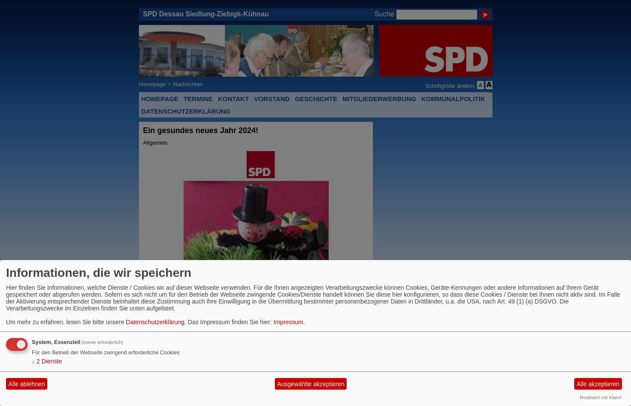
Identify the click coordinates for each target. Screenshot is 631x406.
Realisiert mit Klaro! (601, 397)
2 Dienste (47, 361)
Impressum (288, 322)
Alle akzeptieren (598, 384)
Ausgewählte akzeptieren (310, 384)
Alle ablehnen (27, 384)
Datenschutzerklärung (155, 322)
